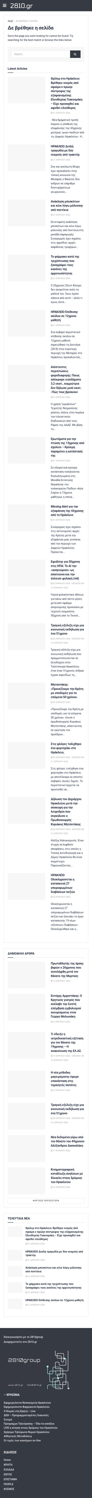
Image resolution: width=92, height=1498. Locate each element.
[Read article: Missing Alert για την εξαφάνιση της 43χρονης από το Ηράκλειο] (26, 518)
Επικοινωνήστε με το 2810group (23, 1336)
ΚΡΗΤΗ (8, 1464)
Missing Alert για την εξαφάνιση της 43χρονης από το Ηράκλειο (67, 511)
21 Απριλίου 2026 (60, 113)
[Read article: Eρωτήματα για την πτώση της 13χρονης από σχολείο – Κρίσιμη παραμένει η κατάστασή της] (26, 450)
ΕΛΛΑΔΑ (9, 1469)
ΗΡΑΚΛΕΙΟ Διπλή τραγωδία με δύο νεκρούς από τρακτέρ (65, 151)
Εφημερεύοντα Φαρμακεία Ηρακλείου (26, 1406)
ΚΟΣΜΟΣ (9, 1489)
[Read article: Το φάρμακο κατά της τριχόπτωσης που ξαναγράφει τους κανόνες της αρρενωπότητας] (26, 268)
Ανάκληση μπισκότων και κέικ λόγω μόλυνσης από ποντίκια (67, 206)
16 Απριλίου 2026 (60, 1022)
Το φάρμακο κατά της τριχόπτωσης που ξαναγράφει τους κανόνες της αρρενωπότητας (65, 265)
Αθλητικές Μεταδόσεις (18, 1436)
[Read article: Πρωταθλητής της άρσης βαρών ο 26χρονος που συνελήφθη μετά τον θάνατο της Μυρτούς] (26, 974)
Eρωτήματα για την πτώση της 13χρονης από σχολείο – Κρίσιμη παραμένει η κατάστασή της (67, 447)
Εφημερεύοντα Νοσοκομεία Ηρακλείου (27, 1402)
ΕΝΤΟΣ (8, 1474)
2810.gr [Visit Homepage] (21, 5)
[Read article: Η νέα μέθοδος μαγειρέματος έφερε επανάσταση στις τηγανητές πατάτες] (26, 1084)
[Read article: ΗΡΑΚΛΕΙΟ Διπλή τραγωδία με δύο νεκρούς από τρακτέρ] (26, 157)
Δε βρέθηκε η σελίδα (26, 21)
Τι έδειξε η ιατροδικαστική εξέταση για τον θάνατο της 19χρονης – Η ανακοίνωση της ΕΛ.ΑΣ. (67, 1042)
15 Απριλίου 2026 (60, 981)
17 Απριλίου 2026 (60, 1150)
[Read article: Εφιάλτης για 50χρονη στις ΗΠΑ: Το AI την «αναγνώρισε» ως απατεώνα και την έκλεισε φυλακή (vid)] (26, 573)
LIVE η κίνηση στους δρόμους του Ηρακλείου (31, 1427)
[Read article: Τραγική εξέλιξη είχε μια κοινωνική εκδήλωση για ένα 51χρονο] (26, 636)
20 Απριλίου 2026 (60, 702)
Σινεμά (8, 1419)
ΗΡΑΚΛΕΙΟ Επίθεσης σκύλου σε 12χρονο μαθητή (64, 316)
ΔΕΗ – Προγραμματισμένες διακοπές (26, 1415)
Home (7, 1459)
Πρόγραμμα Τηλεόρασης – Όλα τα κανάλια (29, 1423)
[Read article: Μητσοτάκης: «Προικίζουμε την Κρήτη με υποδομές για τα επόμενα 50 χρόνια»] (26, 696)
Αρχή (10, 21)
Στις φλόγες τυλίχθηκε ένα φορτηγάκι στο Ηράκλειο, (66, 748)
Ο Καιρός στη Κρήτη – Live (19, 1411)
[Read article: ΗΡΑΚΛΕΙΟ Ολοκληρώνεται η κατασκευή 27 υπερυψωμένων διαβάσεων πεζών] (26, 886)
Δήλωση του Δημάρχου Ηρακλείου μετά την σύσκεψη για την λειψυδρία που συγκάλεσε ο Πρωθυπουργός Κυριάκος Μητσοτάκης (66, 811)
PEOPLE (8, 1484)
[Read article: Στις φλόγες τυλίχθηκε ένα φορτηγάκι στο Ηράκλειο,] (26, 755)
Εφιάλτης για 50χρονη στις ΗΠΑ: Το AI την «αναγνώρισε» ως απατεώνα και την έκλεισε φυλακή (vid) (65, 570)
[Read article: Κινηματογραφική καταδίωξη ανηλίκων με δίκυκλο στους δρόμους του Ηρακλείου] (26, 1181)
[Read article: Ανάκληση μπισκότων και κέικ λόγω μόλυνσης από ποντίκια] (26, 213)
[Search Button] (75, 54)
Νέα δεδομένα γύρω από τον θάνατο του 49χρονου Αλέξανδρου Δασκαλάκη (67, 1141)
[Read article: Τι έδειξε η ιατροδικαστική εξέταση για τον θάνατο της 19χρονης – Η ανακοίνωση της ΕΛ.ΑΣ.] (26, 1045)
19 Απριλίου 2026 (60, 1090)
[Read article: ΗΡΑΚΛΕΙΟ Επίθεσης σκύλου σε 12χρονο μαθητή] (26, 323)
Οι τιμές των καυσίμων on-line (22, 1440)
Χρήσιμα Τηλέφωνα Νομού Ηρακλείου (26, 1432)
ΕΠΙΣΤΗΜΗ (10, 1479)
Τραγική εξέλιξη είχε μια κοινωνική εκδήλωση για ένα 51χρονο (67, 630)
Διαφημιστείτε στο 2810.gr (20, 1341)
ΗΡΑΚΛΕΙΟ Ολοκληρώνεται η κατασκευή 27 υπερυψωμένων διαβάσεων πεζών (63, 883)
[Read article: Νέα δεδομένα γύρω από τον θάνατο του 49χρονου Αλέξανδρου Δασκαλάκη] (26, 1148)
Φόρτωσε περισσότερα (46, 1200)
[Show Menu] (4, 5)
